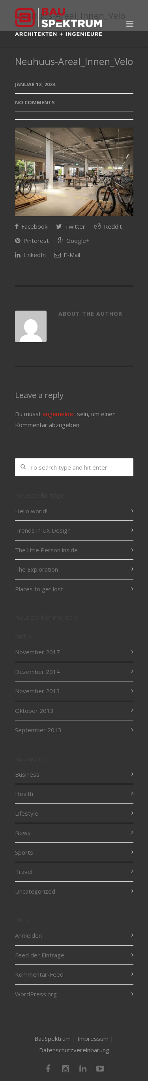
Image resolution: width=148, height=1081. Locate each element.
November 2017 (37, 652)
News (23, 833)
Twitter (70, 226)
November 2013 (37, 691)
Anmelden (28, 935)
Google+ (74, 240)
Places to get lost (39, 589)
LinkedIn (30, 255)
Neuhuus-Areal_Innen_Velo (74, 61)
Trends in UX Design (43, 530)
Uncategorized (35, 891)
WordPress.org (36, 994)
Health (24, 794)
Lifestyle (26, 813)
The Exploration (36, 569)
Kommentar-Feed (39, 974)
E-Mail (67, 255)
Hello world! (31, 511)
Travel (23, 872)
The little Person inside (46, 550)
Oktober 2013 (34, 710)
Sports (24, 852)
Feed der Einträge (39, 955)
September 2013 (38, 730)
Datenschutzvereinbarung (74, 1050)
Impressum (93, 1038)
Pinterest (32, 240)
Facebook (31, 226)
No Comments (35, 102)
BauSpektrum (52, 1038)
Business (27, 774)
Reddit (108, 226)
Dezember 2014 (37, 672)
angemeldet (59, 414)
